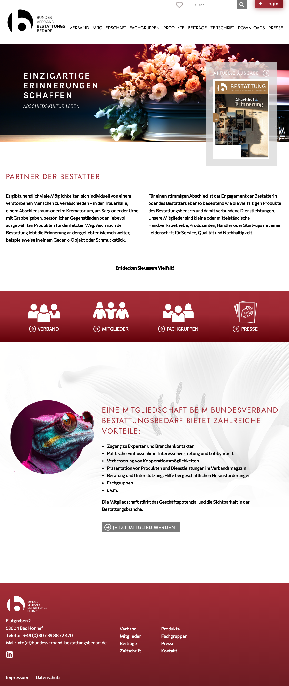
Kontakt (169, 650)
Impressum (17, 677)
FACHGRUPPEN (182, 329)
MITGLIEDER (115, 329)
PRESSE (249, 329)
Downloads (251, 28)
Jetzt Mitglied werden (144, 527)
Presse (276, 28)
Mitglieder (130, 636)
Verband (79, 28)
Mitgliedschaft (109, 28)
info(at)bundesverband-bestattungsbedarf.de (61, 642)
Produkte (173, 28)
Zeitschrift (222, 28)
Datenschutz (48, 677)
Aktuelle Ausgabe (236, 73)
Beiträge (197, 28)
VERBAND (48, 329)
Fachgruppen (145, 28)
